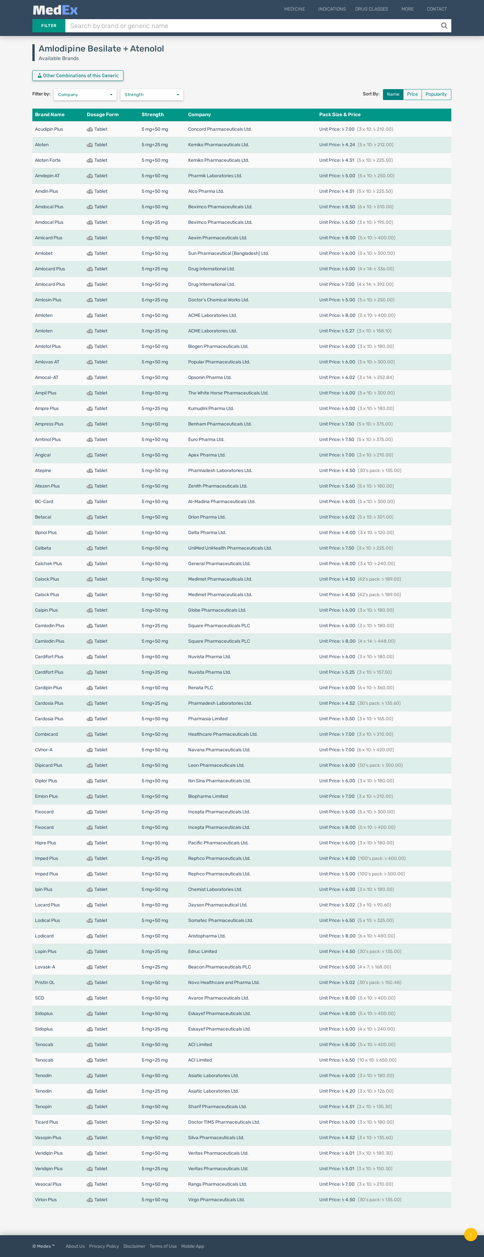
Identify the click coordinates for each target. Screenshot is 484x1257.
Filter (48, 25)
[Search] (444, 25)
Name (393, 94)
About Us (75, 1246)
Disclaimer (134, 1246)
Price (412, 94)
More (411, 9)
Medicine (305, 9)
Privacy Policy (104, 1246)
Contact (437, 9)
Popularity (436, 94)
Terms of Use (163, 1246)
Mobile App (192, 1246)
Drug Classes (379, 9)
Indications (339, 9)
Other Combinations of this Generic (78, 75)
